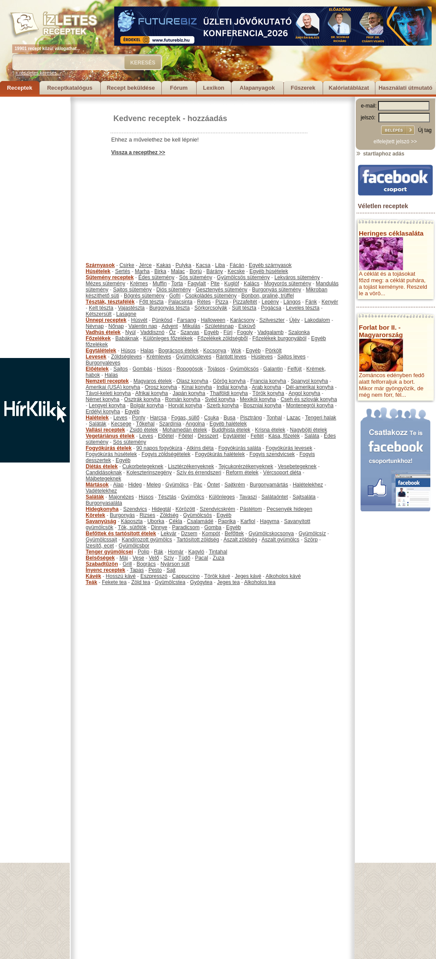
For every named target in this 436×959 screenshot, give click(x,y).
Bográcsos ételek (178, 351)
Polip (144, 552)
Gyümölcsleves (193, 357)
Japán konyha (189, 393)
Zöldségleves (126, 357)
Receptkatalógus (69, 87)
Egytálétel (234, 436)
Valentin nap (143, 326)
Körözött (185, 509)
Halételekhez (308, 485)
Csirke (126, 265)
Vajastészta (131, 308)
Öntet (213, 485)
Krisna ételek (270, 430)
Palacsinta (180, 302)
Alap (118, 485)
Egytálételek (101, 351)
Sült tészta (244, 308)
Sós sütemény (195, 277)
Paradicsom (185, 527)
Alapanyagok (257, 87)
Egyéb (211, 332)
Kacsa (203, 265)
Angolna (195, 424)
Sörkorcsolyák (210, 308)
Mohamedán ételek (185, 430)
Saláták (97, 424)
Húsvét (139, 320)
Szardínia (170, 424)
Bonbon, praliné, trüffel (267, 296)
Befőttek (234, 533)
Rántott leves (231, 357)
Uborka (155, 521)
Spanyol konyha (309, 381)
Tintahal (218, 552)
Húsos (128, 351)
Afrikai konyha (151, 393)
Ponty (139, 418)
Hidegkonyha (102, 509)
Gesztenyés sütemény (222, 290)
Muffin (160, 283)
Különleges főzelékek (168, 338)
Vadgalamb (271, 332)
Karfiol (247, 521)
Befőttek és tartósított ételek (121, 533)
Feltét (257, 436)
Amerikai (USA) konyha (113, 387)
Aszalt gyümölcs (281, 540)
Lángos (291, 302)
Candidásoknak (104, 472)
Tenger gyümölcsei (109, 552)
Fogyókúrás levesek (289, 448)
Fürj (227, 332)
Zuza (219, 558)
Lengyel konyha (107, 405)
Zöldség (169, 515)
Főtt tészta (151, 302)
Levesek (96, 357)
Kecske (236, 271)
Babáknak (127, 338)
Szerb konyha (222, 405)
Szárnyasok (100, 265)
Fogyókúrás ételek (109, 448)
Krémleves (158, 357)
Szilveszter (272, 320)
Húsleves (261, 357)
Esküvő (246, 326)
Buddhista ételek (230, 430)
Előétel (166, 436)
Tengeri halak (320, 418)
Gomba (212, 527)
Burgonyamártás (269, 485)
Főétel (185, 436)
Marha (142, 271)
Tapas (137, 570)
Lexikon (213, 87)
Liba (220, 265)
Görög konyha (229, 381)
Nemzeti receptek (107, 381)
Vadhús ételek (103, 332)
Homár (176, 552)
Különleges (222, 497)
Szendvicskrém (217, 509)
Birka (160, 271)
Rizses (147, 515)
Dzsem (189, 533)
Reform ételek (242, 472)
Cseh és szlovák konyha (308, 399)
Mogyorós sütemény (287, 283)
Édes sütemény (156, 277)
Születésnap (219, 326)
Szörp (310, 540)
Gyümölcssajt (101, 540)
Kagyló (196, 552)
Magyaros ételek (152, 381)
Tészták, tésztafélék (110, 302)
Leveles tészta (303, 308)
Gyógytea (201, 582)
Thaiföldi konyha (229, 393)
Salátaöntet (275, 497)
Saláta (311, 436)
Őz (172, 332)
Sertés (122, 271)
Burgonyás (122, 515)
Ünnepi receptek (106, 320)
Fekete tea (114, 582)
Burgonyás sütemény (276, 290)
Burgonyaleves (103, 363)
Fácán (237, 265)
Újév (294, 320)
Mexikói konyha (258, 399)
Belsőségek (100, 558)
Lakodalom (317, 320)
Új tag (425, 130)
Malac (178, 271)
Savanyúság (101, 521)
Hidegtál (161, 509)
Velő (154, 558)
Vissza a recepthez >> (138, 152)
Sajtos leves (291, 357)
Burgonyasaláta (104, 503)
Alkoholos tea (260, 582)
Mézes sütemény (106, 283)
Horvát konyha (185, 405)
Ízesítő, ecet (100, 546)
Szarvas (190, 332)
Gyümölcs (176, 485)
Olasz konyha (192, 381)
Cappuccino (186, 576)
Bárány (214, 271)
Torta (177, 283)
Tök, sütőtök (132, 527)
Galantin (273, 369)
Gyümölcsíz (312, 533)
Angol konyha (304, 393)
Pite (215, 283)
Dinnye (159, 527)
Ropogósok (190, 369)
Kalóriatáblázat (349, 87)
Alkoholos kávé (283, 576)
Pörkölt (274, 351)
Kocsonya (214, 351)
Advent (169, 326)
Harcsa (158, 418)
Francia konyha (268, 381)
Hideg (135, 485)
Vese (138, 558)
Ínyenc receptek (106, 570)
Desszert (208, 436)
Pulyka (183, 265)
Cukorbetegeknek (143, 466)
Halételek (97, 418)
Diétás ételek (102, 466)
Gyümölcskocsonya (271, 533)
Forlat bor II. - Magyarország (381, 331)
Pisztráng (251, 418)
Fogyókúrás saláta (239, 448)
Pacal (201, 558)
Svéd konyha (220, 399)
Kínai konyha (197, 387)
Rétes (204, 302)
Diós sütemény (174, 290)
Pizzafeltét (245, 302)
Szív (169, 558)
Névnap (95, 326)
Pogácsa (271, 308)
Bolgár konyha (147, 405)
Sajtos (120, 369)
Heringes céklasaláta (391, 233)
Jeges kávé (248, 576)
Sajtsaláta (304, 497)
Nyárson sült (175, 564)
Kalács (251, 283)
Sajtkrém (235, 485)
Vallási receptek (105, 430)
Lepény (270, 302)
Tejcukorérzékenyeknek (245, 466)
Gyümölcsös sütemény (243, 277)
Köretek (96, 515)
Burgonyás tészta (169, 308)
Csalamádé (200, 521)
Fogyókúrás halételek (220, 454)
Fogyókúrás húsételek (111, 454)
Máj (123, 558)
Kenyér (330, 302)
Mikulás (191, 326)
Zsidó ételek (143, 430)
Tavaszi (248, 497)
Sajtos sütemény (132, 290)
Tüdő (184, 558)
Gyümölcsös (244, 369)
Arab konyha (266, 387)
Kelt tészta (101, 308)
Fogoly (245, 332)
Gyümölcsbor (134, 546)
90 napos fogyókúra (159, 448)
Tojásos (216, 369)
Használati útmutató (405, 87)
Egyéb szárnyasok (270, 265)
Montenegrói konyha (310, 405)
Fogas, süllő (185, 418)
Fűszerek (303, 87)
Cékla (175, 521)
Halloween (213, 320)
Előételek (97, 369)
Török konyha (268, 393)
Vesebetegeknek (297, 466)
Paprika (227, 521)
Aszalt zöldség (240, 540)
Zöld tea (140, 582)
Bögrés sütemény (144, 296)
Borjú (196, 271)
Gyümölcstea (170, 582)
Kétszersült (99, 314)
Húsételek (98, 271)
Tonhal (274, 418)
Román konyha (183, 399)
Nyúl (130, 332)
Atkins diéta (200, 448)
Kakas (164, 265)
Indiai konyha (232, 387)
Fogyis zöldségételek (166, 454)
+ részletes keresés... (38, 72)
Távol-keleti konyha (108, 393)
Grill (127, 564)
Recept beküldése (131, 87)
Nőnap (116, 326)
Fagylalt (196, 283)
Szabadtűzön (102, 564)
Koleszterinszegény (149, 472)
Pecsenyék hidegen (289, 509)
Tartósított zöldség (198, 540)
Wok (236, 351)
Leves (120, 418)
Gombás (142, 369)
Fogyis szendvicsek (272, 454)
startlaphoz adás (380, 154)
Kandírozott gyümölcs (147, 540)
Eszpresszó (153, 576)
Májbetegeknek (103, 479)
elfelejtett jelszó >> (395, 141)
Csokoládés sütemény (211, 296)
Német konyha (102, 399)
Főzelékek (98, 338)
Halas (147, 351)
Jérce (145, 265)
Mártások (97, 485)
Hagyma (269, 521)
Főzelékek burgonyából (279, 338)
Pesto (155, 570)
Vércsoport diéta (282, 472)
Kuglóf (231, 283)
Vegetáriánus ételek (110, 436)
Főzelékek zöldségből (223, 338)
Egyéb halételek (228, 424)
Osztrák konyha (142, 399)
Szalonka (299, 332)
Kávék (93, 576)
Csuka (211, 418)
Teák (91, 582)
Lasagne (126, 314)
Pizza (221, 302)
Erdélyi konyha (103, 412)
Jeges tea (228, 582)
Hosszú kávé (121, 576)
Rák (158, 552)
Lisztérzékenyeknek (191, 466)
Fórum (178, 87)
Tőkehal (145, 424)
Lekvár (169, 533)
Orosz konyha (161, 387)
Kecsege (121, 424)
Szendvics (135, 509)
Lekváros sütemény (297, 277)
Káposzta (132, 521)
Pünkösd (162, 320)
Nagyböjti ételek (308, 430)
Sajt (171, 570)
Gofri (175, 296)
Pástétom (251, 509)
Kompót (211, 533)
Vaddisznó (152, 332)
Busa (229, 418)
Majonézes (121, 497)
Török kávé (217, 576)
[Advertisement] (35, 227)
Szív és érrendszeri (199, 472)
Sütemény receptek (110, 277)
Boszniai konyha (262, 405)
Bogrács (146, 564)
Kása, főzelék (284, 436)
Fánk (311, 302)
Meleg (153, 485)
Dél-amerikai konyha (309, 387)
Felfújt (294, 369)
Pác (197, 485)
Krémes (139, 283)
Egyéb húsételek (268, 271)
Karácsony (242, 320)
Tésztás (167, 497)
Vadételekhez (101, 491)
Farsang (186, 320)
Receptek (19, 87)
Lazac (293, 418)
